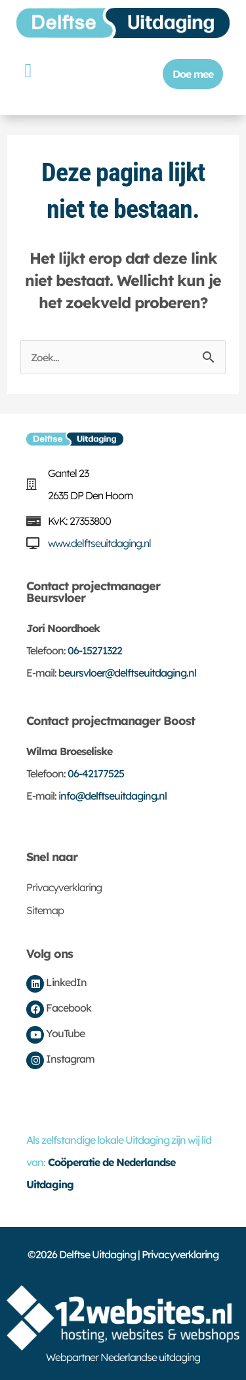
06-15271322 (95, 650)
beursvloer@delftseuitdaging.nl (127, 672)
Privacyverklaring (64, 887)
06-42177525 (96, 773)
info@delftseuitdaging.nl (112, 795)
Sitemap (45, 910)
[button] (28, 70)
